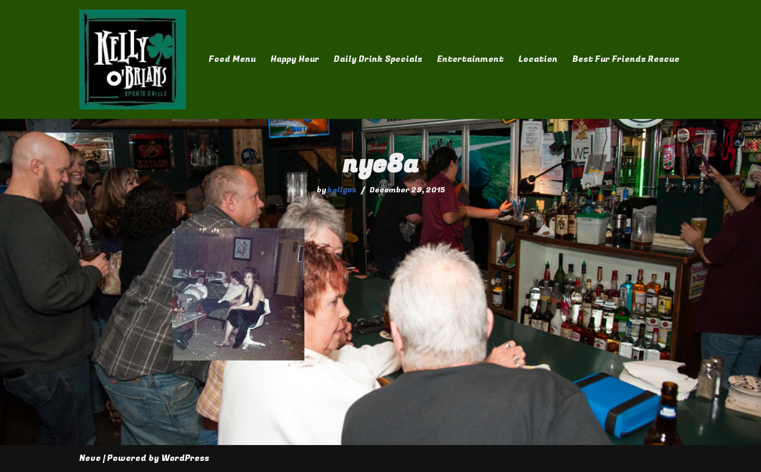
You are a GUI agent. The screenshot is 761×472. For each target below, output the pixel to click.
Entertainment (470, 59)
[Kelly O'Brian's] (132, 59)
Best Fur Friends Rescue (626, 59)
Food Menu (232, 59)
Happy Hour (295, 59)
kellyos (342, 190)
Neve (90, 458)
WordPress (185, 458)
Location (538, 59)
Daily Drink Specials (378, 59)
